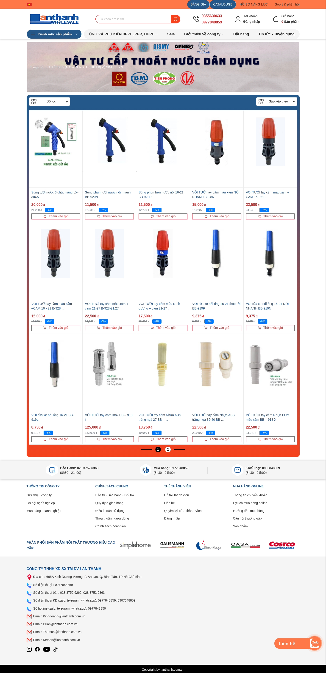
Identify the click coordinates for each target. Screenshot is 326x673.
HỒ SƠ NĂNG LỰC (253, 4)
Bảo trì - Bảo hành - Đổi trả (114, 495)
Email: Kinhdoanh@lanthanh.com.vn (59, 616)
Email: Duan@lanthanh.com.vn (55, 624)
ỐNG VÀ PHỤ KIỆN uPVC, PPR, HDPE (123, 34)
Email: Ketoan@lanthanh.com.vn (56, 640)
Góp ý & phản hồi (287, 4)
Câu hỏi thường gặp (247, 518)
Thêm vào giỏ (55, 216)
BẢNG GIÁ (198, 4)
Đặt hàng (241, 34)
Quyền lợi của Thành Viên (183, 511)
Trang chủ (37, 67)
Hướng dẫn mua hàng (249, 511)
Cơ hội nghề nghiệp (41, 503)
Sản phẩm (240, 526)
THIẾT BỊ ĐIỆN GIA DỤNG (66, 67)
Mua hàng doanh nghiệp (44, 511)
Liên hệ (169, 503)
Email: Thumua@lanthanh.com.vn (57, 632)
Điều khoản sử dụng (110, 511)
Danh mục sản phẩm (54, 34)
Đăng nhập (172, 518)
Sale (171, 34)
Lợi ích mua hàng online (250, 503)
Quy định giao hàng (109, 503)
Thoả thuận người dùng (112, 518)
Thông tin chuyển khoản (250, 495)
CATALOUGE (222, 4)
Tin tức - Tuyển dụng (277, 34)
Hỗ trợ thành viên (176, 495)
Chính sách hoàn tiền (110, 526)
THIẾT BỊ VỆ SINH (101, 67)
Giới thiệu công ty (39, 495)
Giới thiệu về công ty (204, 34)
